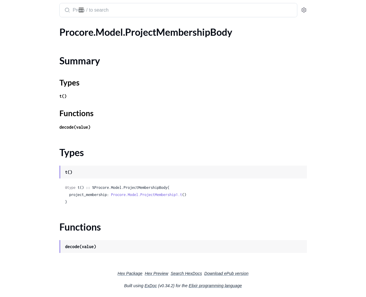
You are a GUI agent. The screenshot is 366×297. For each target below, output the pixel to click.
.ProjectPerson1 (21, 228)
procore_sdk (20, 7)
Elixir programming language (260, 285)
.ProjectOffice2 (20, 148)
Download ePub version (271, 273)
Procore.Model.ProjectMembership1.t (194, 194)
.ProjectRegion (19, 268)
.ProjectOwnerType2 (25, 180)
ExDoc (195, 285)
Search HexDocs (231, 273)
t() (111, 96)
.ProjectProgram (21, 244)
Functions (20, 65)
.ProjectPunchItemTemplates (34, 260)
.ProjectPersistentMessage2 (33, 212)
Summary (19, 50)
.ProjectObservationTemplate (34, 75)
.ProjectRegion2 (20, 284)
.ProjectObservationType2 (31, 108)
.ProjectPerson (19, 220)
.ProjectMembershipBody (30, 40)
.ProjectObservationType (30, 91)
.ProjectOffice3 (20, 156)
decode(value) (123, 127)
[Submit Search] (115, 11)
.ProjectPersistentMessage (32, 196)
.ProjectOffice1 (20, 140)
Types (16, 57)
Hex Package (174, 273)
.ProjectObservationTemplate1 (36, 83)
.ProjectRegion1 (20, 276)
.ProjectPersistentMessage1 (33, 204)
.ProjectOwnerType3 (25, 188)
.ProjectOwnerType (24, 164)
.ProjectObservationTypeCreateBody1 (42, 124)
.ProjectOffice (18, 132)
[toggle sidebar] (82, 9)
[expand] (84, 40)
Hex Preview (201, 273)
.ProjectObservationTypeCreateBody (42, 116)
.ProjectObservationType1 (31, 99)
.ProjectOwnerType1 (25, 172)
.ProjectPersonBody (25, 236)
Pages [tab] (10, 27)
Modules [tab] (33, 27)
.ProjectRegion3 (20, 293)
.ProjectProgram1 (22, 252)
